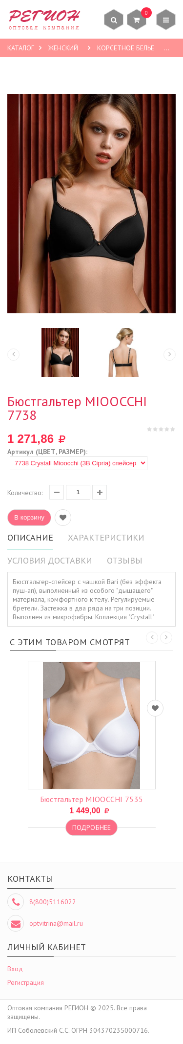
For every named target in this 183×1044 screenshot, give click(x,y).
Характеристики (106, 537)
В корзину (29, 517)
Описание (30, 537)
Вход (15, 968)
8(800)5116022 (52, 901)
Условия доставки (49, 560)
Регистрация (25, 982)
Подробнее (91, 827)
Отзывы (124, 560)
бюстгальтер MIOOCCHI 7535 (91, 799)
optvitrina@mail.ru (56, 923)
